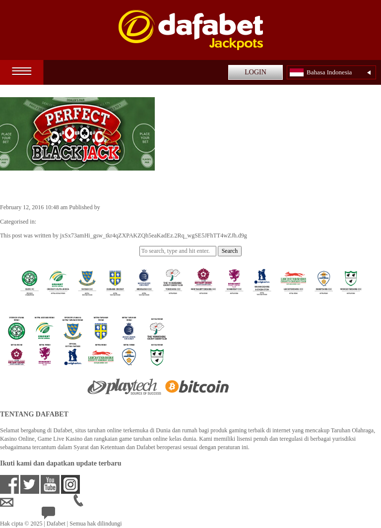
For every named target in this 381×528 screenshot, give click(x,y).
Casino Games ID (59, 221)
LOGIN (255, 72)
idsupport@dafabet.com (36, 502)
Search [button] (230, 250)
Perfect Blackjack (45, 186)
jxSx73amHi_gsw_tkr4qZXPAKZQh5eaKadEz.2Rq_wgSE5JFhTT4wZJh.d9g (195, 207)
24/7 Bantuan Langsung (78, 515)
